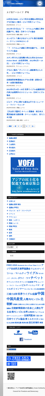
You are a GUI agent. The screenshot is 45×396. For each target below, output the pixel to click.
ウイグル (32, 273)
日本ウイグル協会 (16, 319)
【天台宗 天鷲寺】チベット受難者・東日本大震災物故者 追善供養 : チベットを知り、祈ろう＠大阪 (26, 114)
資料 (10, 236)
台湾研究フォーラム (35, 312)
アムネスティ (36, 269)
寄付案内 (12, 148)
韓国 (41, 323)
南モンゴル (17, 311)
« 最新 (10, 126)
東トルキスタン (32, 319)
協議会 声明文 (14, 207)
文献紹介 (12, 239)
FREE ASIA (12, 265)
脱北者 (32, 322)
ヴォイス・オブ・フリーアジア (20, 211)
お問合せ (12, 154)
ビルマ (24, 285)
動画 (18, 34)
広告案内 (12, 151)
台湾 (25, 312)
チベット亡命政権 (26, 282)
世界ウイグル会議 (27, 294)
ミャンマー (18, 288)
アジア (39, 265)
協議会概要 (13, 138)
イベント (18, 25)
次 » (33, 126)
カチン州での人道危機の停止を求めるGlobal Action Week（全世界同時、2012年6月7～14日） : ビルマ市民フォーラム (25, 60)
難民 (37, 322)
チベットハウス (13, 282)
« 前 (15, 126)
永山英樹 (11, 323)
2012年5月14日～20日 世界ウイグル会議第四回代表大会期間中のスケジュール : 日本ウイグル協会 (26, 92)
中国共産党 (15, 299)
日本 (40, 316)
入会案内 (12, 144)
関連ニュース (21, 44)
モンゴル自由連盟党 (37, 289)
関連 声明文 (13, 226)
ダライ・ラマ (24, 278)
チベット (36, 277)
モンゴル (27, 289)
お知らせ (12, 201)
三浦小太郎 (12, 294)
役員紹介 (12, 141)
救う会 (36, 316)
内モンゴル (34, 299)
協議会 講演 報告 (15, 204)
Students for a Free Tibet (27, 265)
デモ (35, 282)
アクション (19, 66)
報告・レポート (24, 34)
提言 (10, 233)
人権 (25, 299)
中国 (40, 293)
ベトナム (31, 285)
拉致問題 (28, 315)
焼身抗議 (18, 323)
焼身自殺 (25, 323)
